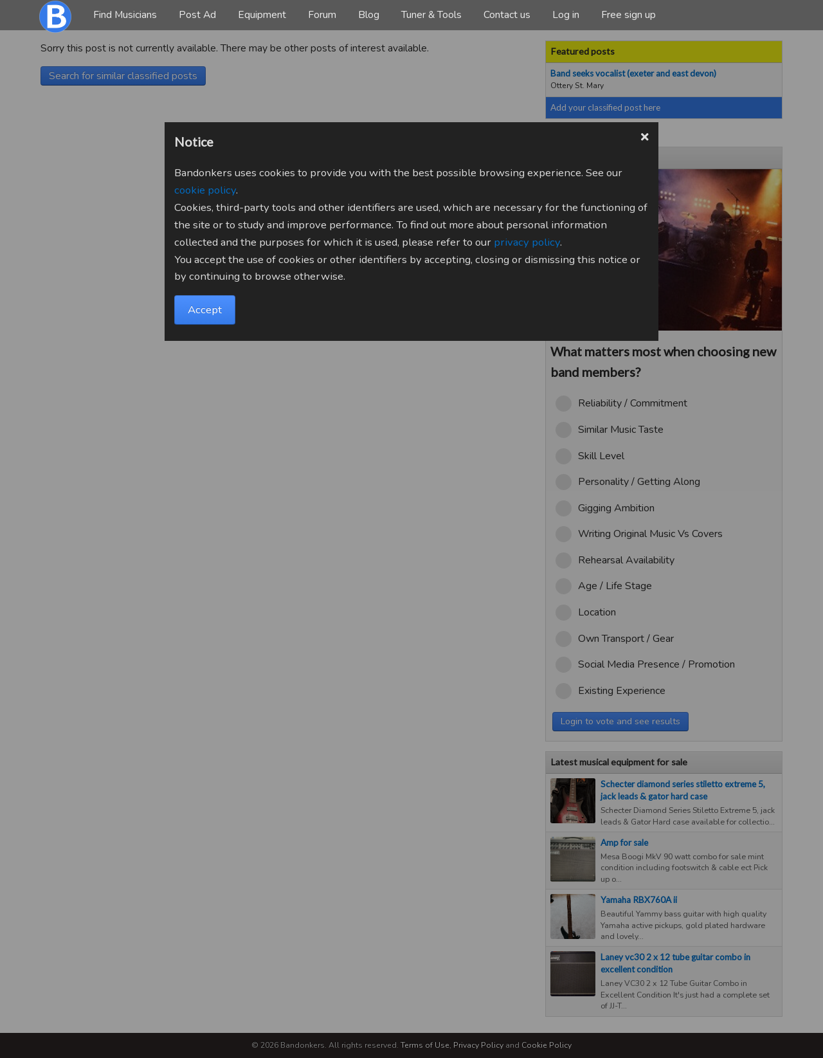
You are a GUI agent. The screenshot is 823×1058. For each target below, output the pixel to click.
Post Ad (197, 15)
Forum (322, 15)
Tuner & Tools (431, 15)
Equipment (262, 15)
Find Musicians (125, 15)
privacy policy (527, 242)
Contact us (507, 15)
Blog (368, 15)
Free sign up (628, 15)
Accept (205, 309)
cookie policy (205, 190)
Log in (565, 15)
